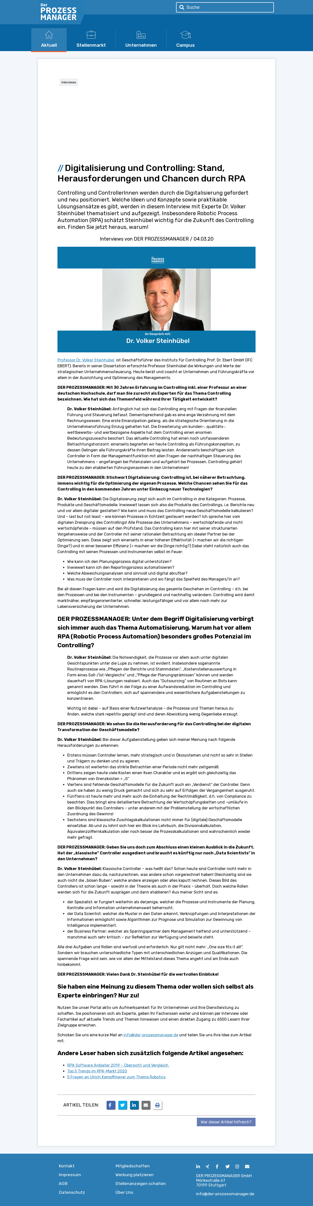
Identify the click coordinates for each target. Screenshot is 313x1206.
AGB (63, 1183)
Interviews (68, 82)
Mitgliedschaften (132, 1165)
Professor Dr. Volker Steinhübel (86, 360)
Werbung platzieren (134, 1174)
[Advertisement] (156, 123)
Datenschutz (72, 1192)
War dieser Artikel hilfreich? (226, 1122)
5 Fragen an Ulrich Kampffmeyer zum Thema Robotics (116, 1077)
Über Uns (124, 1192)
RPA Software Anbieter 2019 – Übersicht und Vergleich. (118, 1065)
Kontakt (67, 1165)
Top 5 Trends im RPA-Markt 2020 (97, 1071)
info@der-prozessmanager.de (150, 1035)
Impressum (70, 1174)
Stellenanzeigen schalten (140, 1183)
